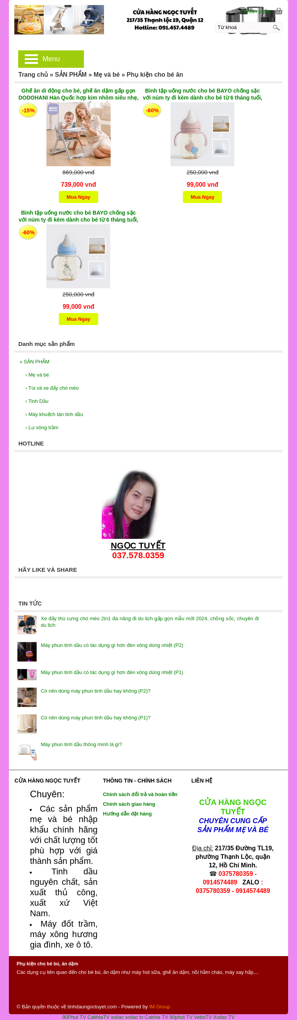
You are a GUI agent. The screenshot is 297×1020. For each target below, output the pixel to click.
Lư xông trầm (41, 427)
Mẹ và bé (37, 375)
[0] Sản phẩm (256, 11)
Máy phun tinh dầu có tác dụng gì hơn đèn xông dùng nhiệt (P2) (112, 645)
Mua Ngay (78, 197)
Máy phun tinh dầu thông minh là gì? (81, 744)
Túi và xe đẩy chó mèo (52, 388)
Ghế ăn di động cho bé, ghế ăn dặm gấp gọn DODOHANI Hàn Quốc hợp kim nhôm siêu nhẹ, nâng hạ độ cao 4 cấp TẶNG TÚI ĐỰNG (78, 95)
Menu (51, 59)
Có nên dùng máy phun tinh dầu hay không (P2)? (95, 691)
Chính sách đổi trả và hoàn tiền (140, 794)
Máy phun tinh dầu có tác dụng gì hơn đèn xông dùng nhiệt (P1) (112, 672)
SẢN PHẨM (34, 362)
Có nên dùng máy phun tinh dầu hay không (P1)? (95, 718)
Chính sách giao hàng (129, 804)
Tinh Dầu (36, 401)
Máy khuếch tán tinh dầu (54, 414)
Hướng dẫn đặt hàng (127, 814)
